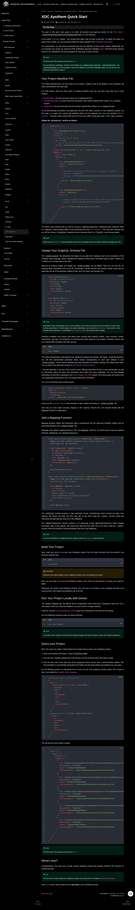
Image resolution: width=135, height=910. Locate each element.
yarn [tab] (44, 346)
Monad (7, 184)
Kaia (6, 164)
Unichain (8, 222)
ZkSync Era (9, 217)
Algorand (7, 248)
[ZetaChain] (106, 902)
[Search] (122, 4)
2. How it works (8, 30)
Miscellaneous (98, 4)
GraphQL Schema (59, 403)
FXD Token (117, 32)
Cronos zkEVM (10, 118)
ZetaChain (9, 237)
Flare (7, 135)
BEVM (7, 86)
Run (3, 314)
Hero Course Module (78, 330)
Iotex (7, 159)
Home (39, 4)
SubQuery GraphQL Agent (69, 4)
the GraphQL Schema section (84, 365)
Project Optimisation (108, 878)
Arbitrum (8, 53)
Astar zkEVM (9, 62)
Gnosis (7, 145)
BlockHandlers (49, 98)
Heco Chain (9, 140)
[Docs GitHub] (107, 4)
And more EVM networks (14, 241)
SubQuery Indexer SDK (51, 4)
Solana (6, 284)
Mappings (90, 538)
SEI (6, 207)
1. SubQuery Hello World (11, 26)
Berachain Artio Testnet (13, 90)
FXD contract (95, 229)
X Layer (8, 227)
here (101, 49)
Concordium (8, 253)
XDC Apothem (10, 232)
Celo (7, 113)
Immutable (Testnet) (12, 154)
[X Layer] (57, 902)
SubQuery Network (85, 4)
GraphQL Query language (67, 672)
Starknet (7, 289)
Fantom (8, 130)
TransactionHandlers (51, 101)
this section (102, 328)
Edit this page (47, 893)
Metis (7, 179)
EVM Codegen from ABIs (82, 375)
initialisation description (104, 42)
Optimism (8, 189)
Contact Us (6, 336)
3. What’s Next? (8, 35)
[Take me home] (19, 4)
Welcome (5, 13)
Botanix (8, 109)
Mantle (7, 169)
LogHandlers (48, 106)
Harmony (8, 150)
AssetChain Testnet (12, 58)
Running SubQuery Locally (65, 611)
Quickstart (55, 39)
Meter (7, 174)
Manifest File (57, 242)
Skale (7, 212)
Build (4, 306)
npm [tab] (50, 346)
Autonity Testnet (11, 67)
